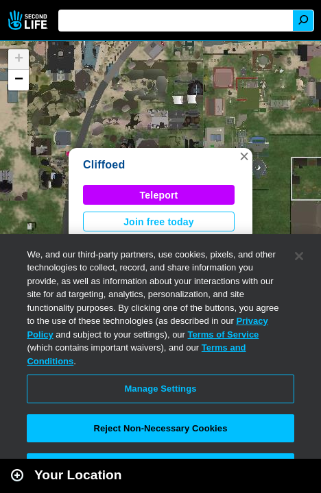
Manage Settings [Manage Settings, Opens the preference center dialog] (160, 388)
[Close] (299, 256)
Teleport (159, 195)
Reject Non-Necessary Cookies (160, 428)
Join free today (158, 221)
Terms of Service (223, 334)
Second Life (29, 20)
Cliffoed (104, 164)
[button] (244, 156)
